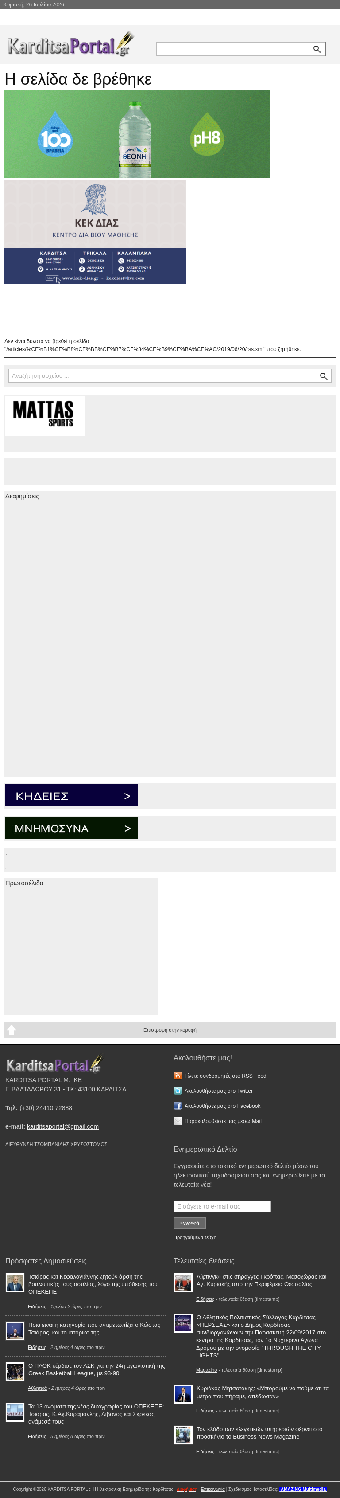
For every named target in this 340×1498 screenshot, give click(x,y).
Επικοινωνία (213, 1489)
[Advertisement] (161, 310)
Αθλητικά (37, 1388)
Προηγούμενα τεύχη (195, 1237)
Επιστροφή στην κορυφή (170, 1030)
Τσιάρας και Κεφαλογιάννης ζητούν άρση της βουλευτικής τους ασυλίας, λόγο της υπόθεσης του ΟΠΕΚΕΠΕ (93, 1284)
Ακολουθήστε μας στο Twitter (219, 1091)
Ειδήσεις (37, 1306)
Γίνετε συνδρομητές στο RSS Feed (226, 1076)
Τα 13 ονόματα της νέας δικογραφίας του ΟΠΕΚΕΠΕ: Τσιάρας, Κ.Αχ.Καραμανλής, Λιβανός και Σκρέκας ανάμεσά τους (96, 1414)
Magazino (206, 1370)
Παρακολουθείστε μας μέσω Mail (223, 1121)
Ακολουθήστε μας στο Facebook (222, 1106)
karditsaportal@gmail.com (63, 1126)
